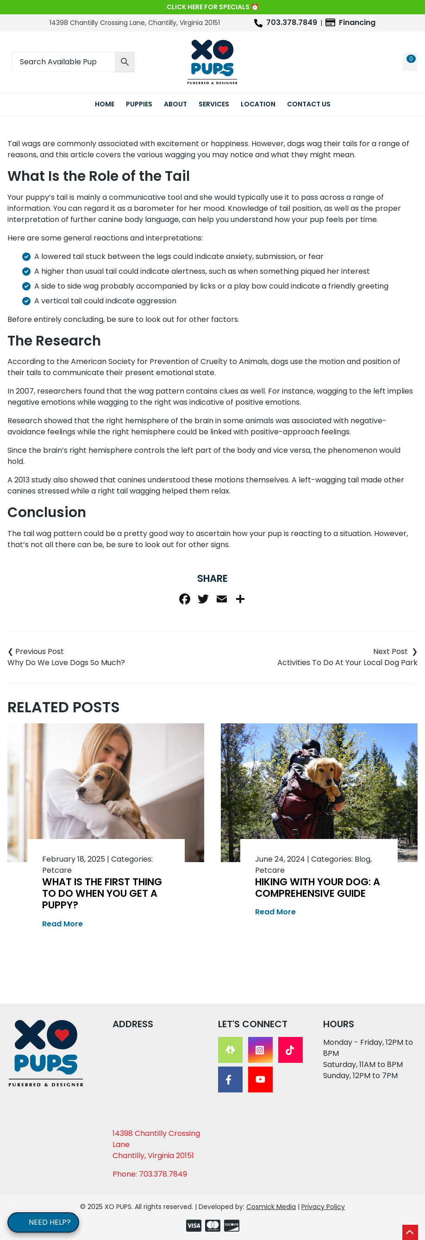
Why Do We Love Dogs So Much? (66, 662)
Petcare (57, 870)
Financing (357, 22)
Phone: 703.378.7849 (149, 1174)
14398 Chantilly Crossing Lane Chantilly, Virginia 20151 (156, 1144)
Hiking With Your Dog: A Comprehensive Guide (317, 887)
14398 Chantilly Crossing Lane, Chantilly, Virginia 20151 (135, 22)
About (175, 104)
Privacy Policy (323, 1206)
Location (258, 104)
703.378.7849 (291, 22)
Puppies (139, 104)
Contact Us (309, 104)
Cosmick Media (271, 1206)
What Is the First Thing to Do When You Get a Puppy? (102, 893)
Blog (362, 859)
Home (104, 104)
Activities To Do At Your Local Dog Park (347, 662)
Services (214, 104)
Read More (62, 924)
